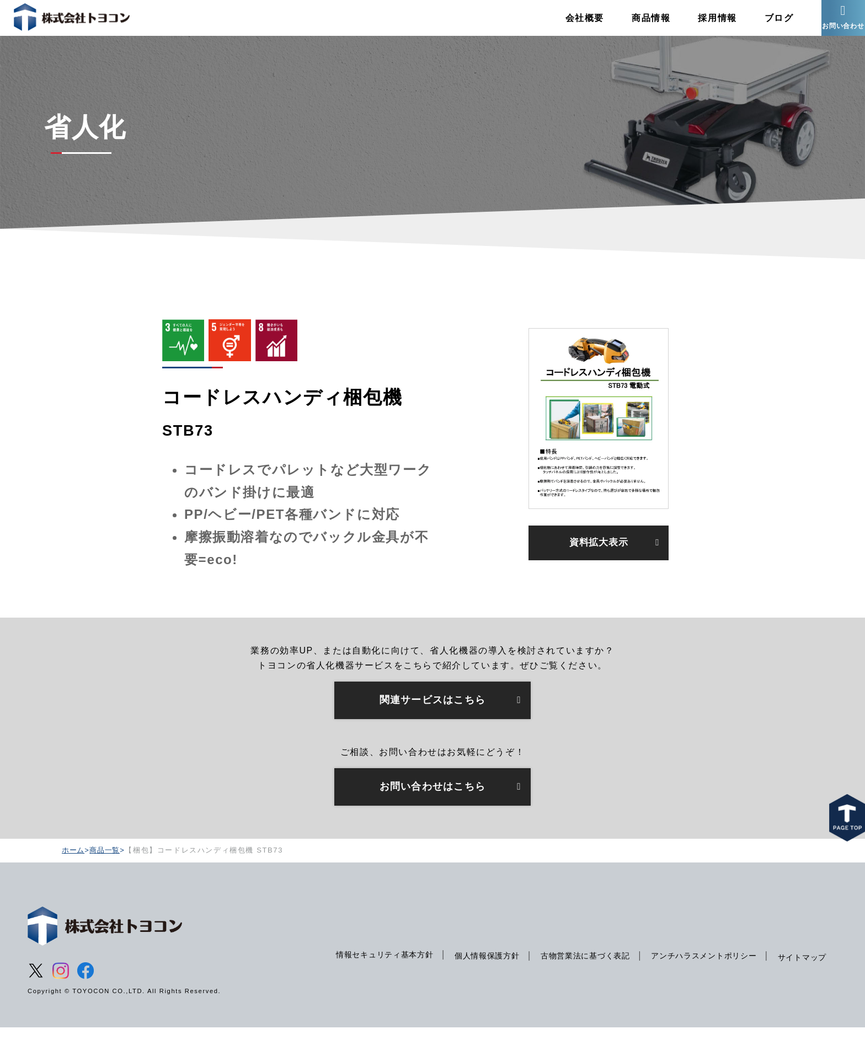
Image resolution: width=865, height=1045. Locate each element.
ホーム (74, 866)
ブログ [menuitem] (762, 24)
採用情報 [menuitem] (700, 24)
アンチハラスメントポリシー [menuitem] (698, 972)
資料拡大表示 (598, 558)
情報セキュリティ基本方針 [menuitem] (363, 971)
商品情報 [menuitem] (634, 24)
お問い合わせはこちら (432, 802)
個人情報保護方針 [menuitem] (470, 972)
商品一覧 (107, 866)
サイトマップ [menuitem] (800, 974)
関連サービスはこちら (432, 714)
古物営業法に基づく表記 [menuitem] (573, 972)
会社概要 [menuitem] (567, 24)
